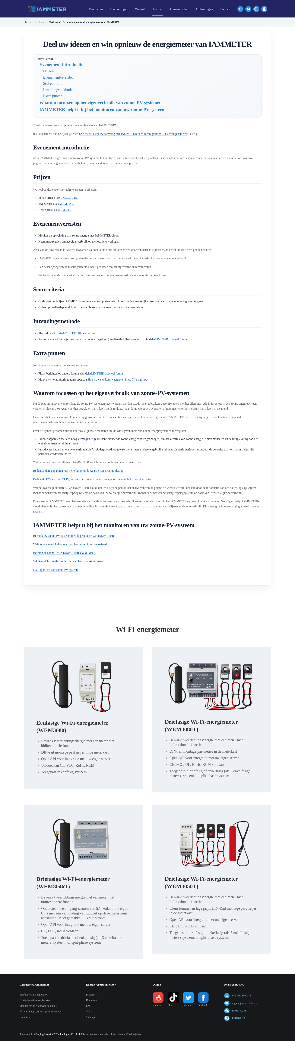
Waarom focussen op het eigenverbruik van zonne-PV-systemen (100, 102)
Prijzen (48, 71)
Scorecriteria (52, 83)
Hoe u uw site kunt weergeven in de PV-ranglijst (117, 379)
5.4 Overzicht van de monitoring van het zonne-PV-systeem (69, 561)
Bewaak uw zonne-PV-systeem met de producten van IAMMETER (73, 535)
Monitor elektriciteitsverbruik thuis (38, 1006)
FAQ (88, 1006)
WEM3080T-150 (68, 197)
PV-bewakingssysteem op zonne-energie (41, 1011)
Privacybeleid (118, 1034)
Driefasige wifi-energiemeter (35, 1000)
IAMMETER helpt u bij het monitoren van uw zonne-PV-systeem (102, 109)
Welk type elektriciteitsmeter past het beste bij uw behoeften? (70, 544)
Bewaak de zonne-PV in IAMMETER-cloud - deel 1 (65, 552)
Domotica (25, 1017)
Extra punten (52, 96)
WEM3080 (64, 209)
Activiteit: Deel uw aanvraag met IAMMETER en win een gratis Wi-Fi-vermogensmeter (133, 133)
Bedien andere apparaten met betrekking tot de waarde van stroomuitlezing (78, 470)
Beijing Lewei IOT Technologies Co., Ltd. (58, 1034)
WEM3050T (67, 203)
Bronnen (90, 994)
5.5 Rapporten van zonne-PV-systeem (55, 569)
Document (91, 1000)
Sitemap (90, 1017)
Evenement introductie (61, 64)
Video (89, 1011)
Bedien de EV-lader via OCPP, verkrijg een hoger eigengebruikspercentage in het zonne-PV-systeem (93, 479)
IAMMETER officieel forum (77, 333)
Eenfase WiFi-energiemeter (34, 994)
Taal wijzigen (134, 1034)
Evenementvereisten (58, 77)
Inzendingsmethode (58, 90)
